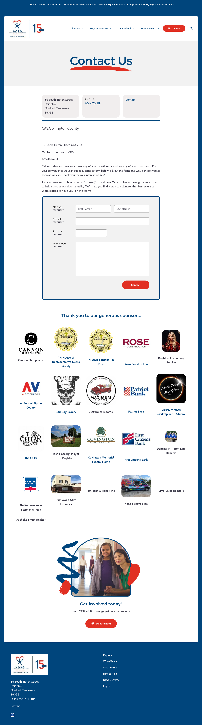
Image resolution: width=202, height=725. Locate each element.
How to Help (110, 673)
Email (57, 219)
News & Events (148, 28)
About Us (75, 28)
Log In (106, 686)
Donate (174, 28)
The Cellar (31, 458)
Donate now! (101, 623)
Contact (130, 99)
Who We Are (110, 661)
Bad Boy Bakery (66, 412)
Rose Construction (136, 364)
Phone (57, 231)
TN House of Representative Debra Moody (66, 362)
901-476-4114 (93, 103)
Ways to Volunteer (99, 28)
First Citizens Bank (136, 459)
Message (59, 243)
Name (57, 207)
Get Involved (124, 28)
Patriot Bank (136, 411)
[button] (191, 28)
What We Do (110, 667)
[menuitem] (77, 28)
